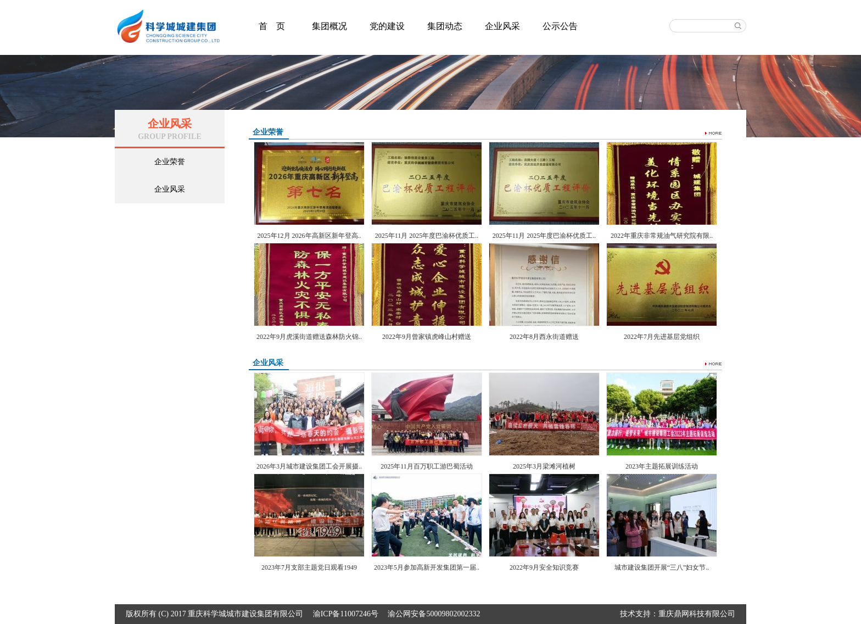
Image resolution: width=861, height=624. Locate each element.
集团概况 (329, 26)
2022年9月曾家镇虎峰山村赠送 (426, 337)
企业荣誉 (169, 162)
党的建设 (387, 26)
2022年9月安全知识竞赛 (544, 567)
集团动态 (444, 26)
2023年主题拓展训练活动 (661, 466)
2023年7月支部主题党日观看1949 (309, 567)
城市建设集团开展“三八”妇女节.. (661, 567)
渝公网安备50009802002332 (434, 614)
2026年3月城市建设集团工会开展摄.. (309, 466)
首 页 (272, 26)
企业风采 (502, 26)
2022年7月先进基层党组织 (662, 337)
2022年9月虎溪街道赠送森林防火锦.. (309, 337)
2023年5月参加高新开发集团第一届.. (426, 567)
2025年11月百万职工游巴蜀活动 (427, 466)
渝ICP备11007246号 (345, 614)
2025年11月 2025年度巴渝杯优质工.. (427, 235)
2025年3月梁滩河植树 (544, 466)
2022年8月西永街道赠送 (544, 337)
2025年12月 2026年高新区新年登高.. (309, 235)
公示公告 (560, 26)
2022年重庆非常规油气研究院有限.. (662, 235)
